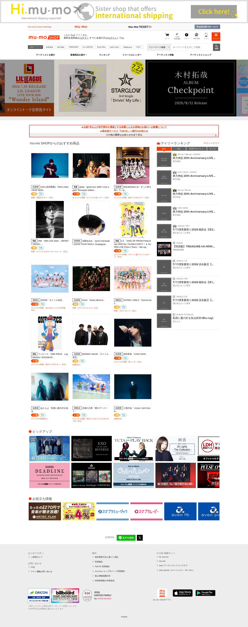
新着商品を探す (77, 55)
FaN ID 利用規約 (102, 566)
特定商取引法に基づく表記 (106, 557)
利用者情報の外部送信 (104, 581)
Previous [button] (72, 88)
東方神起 (60, 47)
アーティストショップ (200, 55)
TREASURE (73, 47)
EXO (138, 47)
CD (178, 149)
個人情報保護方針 (102, 576)
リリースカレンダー (131, 55)
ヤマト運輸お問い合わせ (41, 571)
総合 (164, 149)
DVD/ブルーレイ (196, 149)
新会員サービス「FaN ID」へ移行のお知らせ (124, 131)
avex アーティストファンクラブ (173, 565)
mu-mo (162, 561)
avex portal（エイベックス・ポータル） (177, 570)
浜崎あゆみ (127, 47)
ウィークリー (212, 143)
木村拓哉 (49, 47)
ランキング (104, 55)
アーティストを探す (45, 55)
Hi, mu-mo (164, 557)
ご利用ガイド (37, 557)
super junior (114, 47)
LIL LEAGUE (88, 47)
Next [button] (175, 88)
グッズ (213, 149)
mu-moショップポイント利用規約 (110, 571)
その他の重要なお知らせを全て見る (124, 134)
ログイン (112, 38)
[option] (124, 88)
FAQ (33, 567)
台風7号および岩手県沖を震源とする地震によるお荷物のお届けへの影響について (124, 127)
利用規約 (99, 562)
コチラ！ (84, 38)
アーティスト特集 (165, 55)
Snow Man (101, 47)
